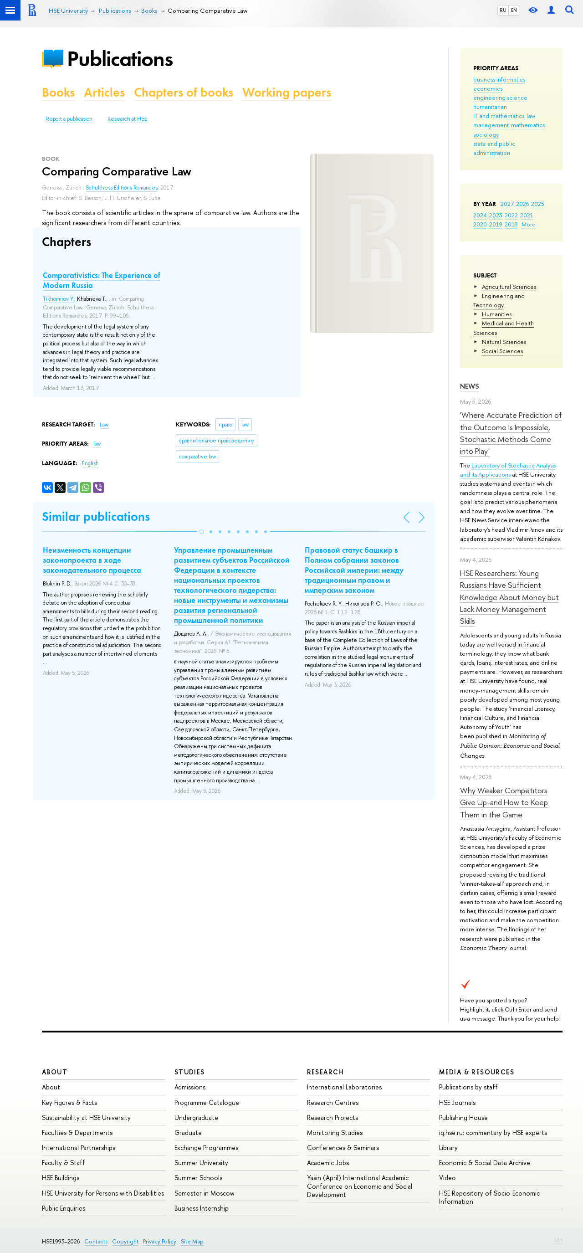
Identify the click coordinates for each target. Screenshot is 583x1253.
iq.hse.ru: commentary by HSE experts (493, 1132)
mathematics (528, 125)
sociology (486, 134)
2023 (495, 215)
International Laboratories (344, 1087)
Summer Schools (198, 1177)
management (491, 125)
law (531, 116)
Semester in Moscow (204, 1193)
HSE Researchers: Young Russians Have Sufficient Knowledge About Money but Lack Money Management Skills (509, 597)
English (90, 463)
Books (58, 92)
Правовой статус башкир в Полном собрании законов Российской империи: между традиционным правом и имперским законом (354, 570)
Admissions (189, 1087)
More (529, 224)
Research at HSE (127, 119)
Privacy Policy (159, 1241)
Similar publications (96, 516)
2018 (511, 224)
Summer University (201, 1162)
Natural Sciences (504, 342)
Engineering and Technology (499, 300)
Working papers (286, 92)
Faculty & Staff (63, 1162)
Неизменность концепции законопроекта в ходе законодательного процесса (92, 560)
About (54, 1072)
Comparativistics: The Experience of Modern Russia (101, 280)
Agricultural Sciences (509, 286)
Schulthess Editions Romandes (122, 187)
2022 (511, 215)
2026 (522, 204)
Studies (189, 1072)
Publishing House (463, 1117)
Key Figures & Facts (69, 1102)
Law (104, 424)
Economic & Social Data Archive (484, 1162)
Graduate (188, 1132)
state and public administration (494, 148)
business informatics (499, 79)
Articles (104, 92)
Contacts (95, 1241)
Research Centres (332, 1102)
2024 (480, 215)
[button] (201, 531)
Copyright (125, 1241)
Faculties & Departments (77, 1132)
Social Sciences (502, 351)
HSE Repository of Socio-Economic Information (489, 1197)
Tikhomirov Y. (58, 299)
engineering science (500, 97)
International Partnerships (78, 1147)
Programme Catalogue (206, 1102)
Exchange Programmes (206, 1147)
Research (325, 1072)
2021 (526, 215)
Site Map (192, 1241)
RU (503, 10)
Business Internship (201, 1208)
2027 (507, 204)
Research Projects (332, 1117)
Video (447, 1177)
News (469, 386)
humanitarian (490, 107)
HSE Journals (457, 1102)
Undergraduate (196, 1117)
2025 (537, 204)
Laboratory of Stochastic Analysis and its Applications (508, 469)
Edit (558, 1240)
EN (514, 10)
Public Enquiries (63, 1208)
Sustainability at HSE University (86, 1117)
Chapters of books (183, 92)
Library (448, 1147)
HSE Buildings (60, 1177)
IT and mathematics (498, 116)
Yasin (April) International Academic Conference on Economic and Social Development (359, 1185)
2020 (480, 224)
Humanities (496, 314)
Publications (120, 58)
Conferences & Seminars (343, 1147)
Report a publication (69, 119)
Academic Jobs (328, 1162)
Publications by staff (468, 1087)
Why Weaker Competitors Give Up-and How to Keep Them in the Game (504, 802)
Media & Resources (476, 1072)
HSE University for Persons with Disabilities (103, 1193)
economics (487, 88)
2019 (495, 224)
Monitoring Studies (335, 1132)
